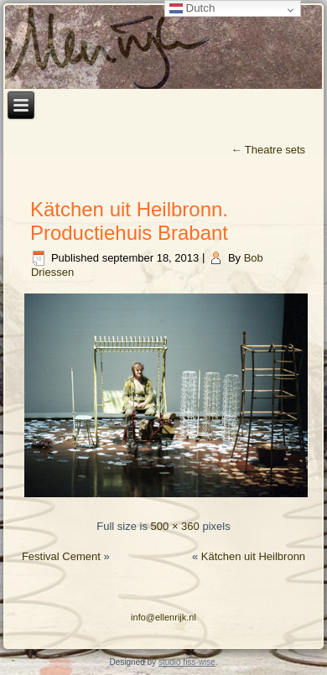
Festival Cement (61, 556)
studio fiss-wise (186, 662)
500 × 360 (175, 526)
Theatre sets (268, 149)
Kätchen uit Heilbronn (253, 556)
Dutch (192, 8)
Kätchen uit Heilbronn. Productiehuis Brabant (129, 221)
